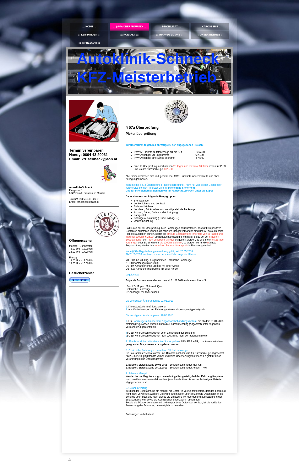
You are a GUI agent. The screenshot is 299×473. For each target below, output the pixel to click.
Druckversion (77, 459)
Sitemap (92, 459)
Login (228, 459)
